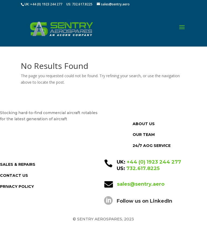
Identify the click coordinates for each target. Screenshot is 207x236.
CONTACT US (14, 175)
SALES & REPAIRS (17, 164)
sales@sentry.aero (140, 184)
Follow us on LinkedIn (144, 201)
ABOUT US (144, 123)
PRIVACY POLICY (17, 186)
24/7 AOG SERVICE (152, 145)
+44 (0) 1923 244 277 (154, 162)
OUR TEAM (144, 134)
